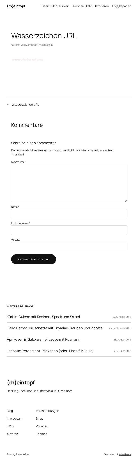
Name (15, 206)
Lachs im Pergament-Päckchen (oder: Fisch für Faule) (50, 351)
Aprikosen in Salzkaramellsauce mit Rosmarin (43, 339)
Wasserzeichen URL (25, 104)
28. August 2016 (122, 339)
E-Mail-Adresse (20, 223)
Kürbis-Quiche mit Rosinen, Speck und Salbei (43, 317)
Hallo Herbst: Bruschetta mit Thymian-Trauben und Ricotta (54, 328)
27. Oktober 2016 (122, 316)
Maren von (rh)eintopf (37, 44)
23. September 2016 (120, 328)
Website (15, 239)
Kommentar (18, 162)
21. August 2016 (122, 350)
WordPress (125, 454)
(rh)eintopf (16, 6)
